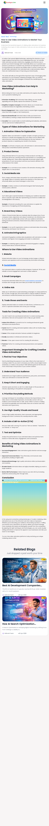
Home (3, 36)
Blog (7, 36)
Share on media (41, 52)
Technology (13, 36)
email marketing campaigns (33, 280)
